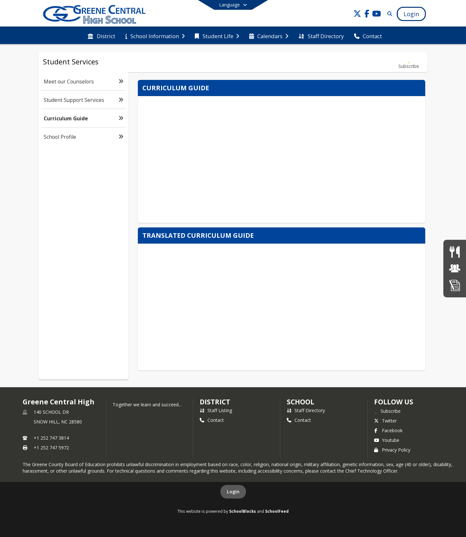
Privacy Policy (392, 450)
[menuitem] (101, 35)
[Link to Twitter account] (357, 15)
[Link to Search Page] (388, 14)
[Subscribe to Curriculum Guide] (408, 62)
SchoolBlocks (242, 511)
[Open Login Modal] (411, 14)
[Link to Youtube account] (377, 15)
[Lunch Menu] (454, 252)
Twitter (385, 421)
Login (233, 491)
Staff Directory (306, 410)
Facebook (388, 430)
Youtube (386, 440)
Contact (212, 420)
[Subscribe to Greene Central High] (387, 410)
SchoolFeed (277, 511)
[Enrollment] (455, 285)
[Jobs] (455, 268)
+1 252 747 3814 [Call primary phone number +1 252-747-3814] (51, 438)
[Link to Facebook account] (367, 15)
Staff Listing (216, 410)
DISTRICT (215, 401)
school (300, 401)
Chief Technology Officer (371, 471)
